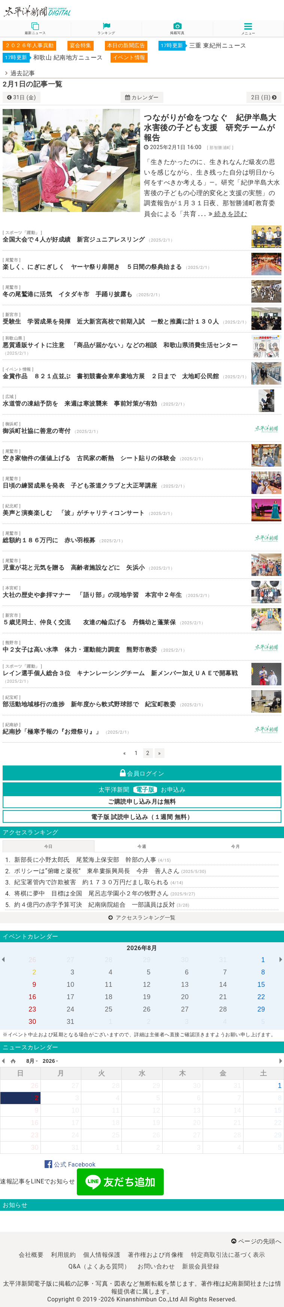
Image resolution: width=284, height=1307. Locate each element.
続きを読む (228, 214)
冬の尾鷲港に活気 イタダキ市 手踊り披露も (142, 291)
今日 (48, 846)
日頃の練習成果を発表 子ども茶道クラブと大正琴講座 (142, 482)
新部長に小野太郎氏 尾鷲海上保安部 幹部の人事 (92, 859)
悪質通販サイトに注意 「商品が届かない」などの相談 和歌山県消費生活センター (142, 346)
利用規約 (63, 1254)
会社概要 (31, 1254)
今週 (142, 846)
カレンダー (142, 97)
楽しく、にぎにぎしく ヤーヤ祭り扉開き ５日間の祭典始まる (142, 264)
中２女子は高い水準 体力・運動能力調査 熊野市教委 (142, 646)
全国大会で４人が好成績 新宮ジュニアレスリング (142, 236)
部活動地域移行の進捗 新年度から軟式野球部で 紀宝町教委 (142, 701)
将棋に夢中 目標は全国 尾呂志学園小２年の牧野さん (104, 893)
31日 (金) (21, 97)
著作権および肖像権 (156, 1254)
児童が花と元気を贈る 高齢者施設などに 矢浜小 (142, 564)
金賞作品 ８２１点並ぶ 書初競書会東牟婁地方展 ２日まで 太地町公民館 (142, 373)
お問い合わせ (156, 1266)
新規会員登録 (200, 1266)
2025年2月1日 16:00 (176, 147)
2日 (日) (264, 97)
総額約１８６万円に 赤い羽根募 (142, 537)
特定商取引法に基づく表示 (228, 1254)
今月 (235, 846)
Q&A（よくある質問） (99, 1266)
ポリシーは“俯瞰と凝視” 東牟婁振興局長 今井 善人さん (110, 870)
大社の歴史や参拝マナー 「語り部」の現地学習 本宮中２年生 (142, 592)
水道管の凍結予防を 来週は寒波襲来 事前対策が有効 (142, 400)
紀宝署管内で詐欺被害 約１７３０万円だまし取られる (98, 882)
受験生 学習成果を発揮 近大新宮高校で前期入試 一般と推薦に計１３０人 (142, 318)
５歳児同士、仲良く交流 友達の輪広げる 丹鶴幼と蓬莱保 (142, 619)
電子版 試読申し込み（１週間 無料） (142, 817)
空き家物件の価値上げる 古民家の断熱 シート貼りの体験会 (142, 455)
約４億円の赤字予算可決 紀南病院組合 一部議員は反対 (102, 904)
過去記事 (22, 73)
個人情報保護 (101, 1254)
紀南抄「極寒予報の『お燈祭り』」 (142, 728)
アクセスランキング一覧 (142, 918)
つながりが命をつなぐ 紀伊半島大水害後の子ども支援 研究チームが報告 (210, 127)
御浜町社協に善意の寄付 (142, 428)
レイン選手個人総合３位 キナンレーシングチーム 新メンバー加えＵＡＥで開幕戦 (142, 674)
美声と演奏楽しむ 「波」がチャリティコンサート (142, 510)
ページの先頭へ (256, 1241)
